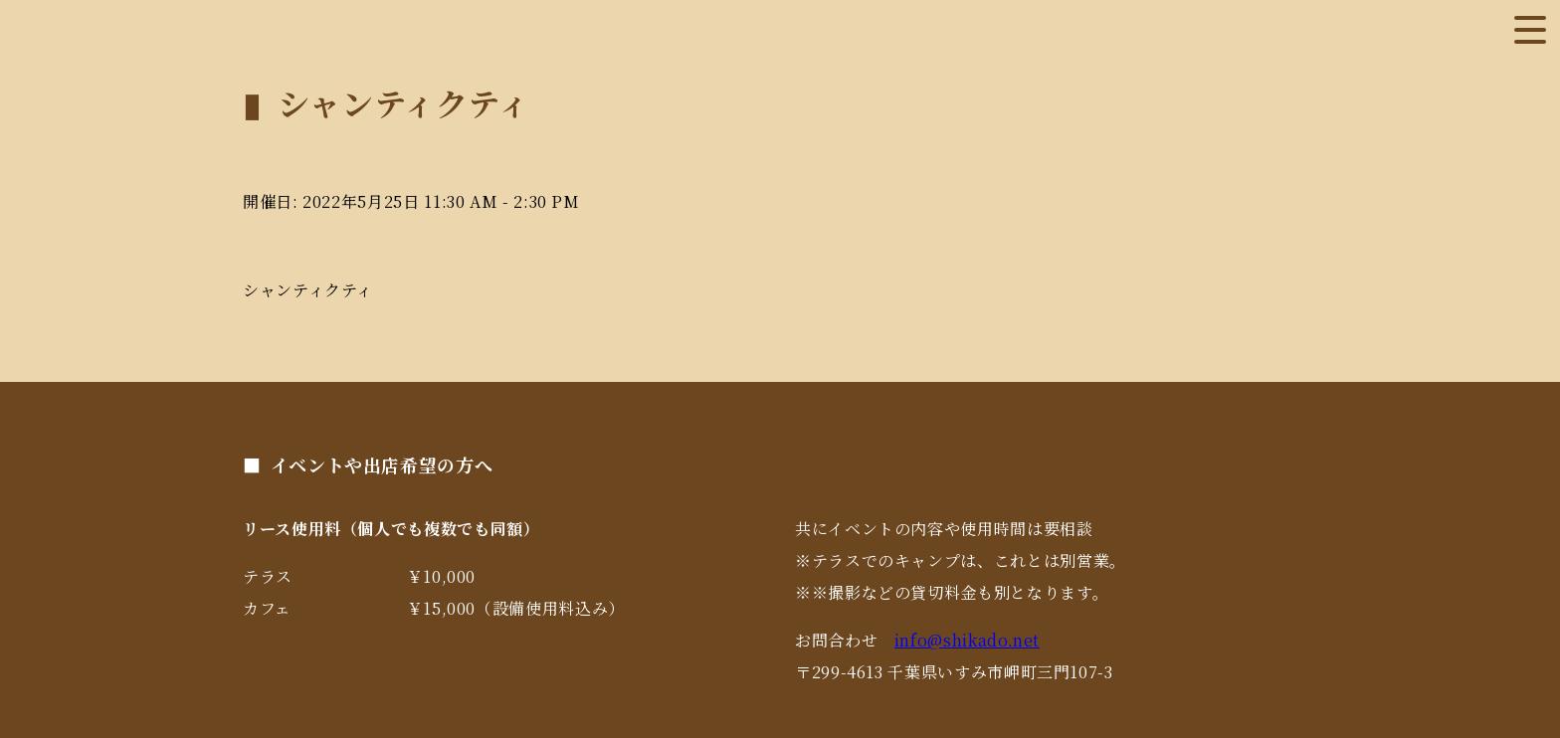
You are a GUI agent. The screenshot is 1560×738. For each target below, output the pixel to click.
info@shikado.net (967, 640)
